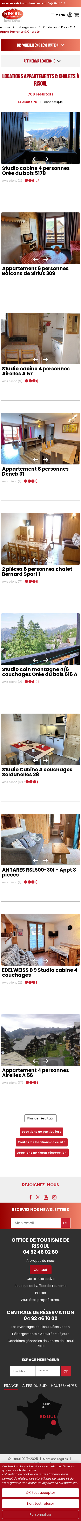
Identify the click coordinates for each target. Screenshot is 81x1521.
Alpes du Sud (34, 1385)
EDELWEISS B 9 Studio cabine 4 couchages (39, 973)
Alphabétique (53, 102)
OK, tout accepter (40, 1492)
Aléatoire (29, 102)
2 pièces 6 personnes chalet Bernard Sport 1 (37, 572)
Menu (60, 14)
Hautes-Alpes (64, 1385)
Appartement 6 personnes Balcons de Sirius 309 (35, 271)
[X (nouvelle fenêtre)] (38, 1197)
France (11, 1385)
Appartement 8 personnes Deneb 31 (35, 471)
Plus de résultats (40, 1118)
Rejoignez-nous (40, 1185)
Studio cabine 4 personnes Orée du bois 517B (36, 171)
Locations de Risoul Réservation (42, 1153)
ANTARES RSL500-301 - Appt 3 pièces (39, 872)
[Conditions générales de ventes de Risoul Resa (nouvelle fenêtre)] (41, 1343)
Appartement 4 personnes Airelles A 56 (35, 1073)
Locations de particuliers (41, 1132)
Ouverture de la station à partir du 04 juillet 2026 (33, 3)
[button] (76, 15)
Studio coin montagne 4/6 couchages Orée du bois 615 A (39, 672)
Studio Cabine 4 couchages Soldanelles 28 (37, 772)
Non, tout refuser (40, 1503)
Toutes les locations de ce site (42, 1142)
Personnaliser (40, 1514)
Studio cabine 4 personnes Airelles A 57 (36, 371)
